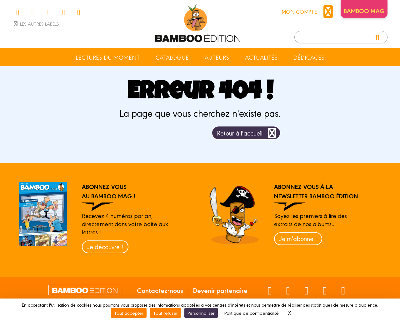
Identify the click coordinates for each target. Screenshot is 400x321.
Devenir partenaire (220, 290)
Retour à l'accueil (247, 133)
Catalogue (172, 57)
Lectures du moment (108, 57)
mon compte (309, 11)
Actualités (261, 57)
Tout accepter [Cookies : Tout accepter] (128, 312)
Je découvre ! (105, 246)
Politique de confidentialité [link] (251, 312)
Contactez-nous (160, 290)
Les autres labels (35, 23)
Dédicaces (308, 57)
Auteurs (217, 57)
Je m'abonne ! (298, 238)
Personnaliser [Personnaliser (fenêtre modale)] (201, 312)
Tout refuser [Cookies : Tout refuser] (165, 312)
